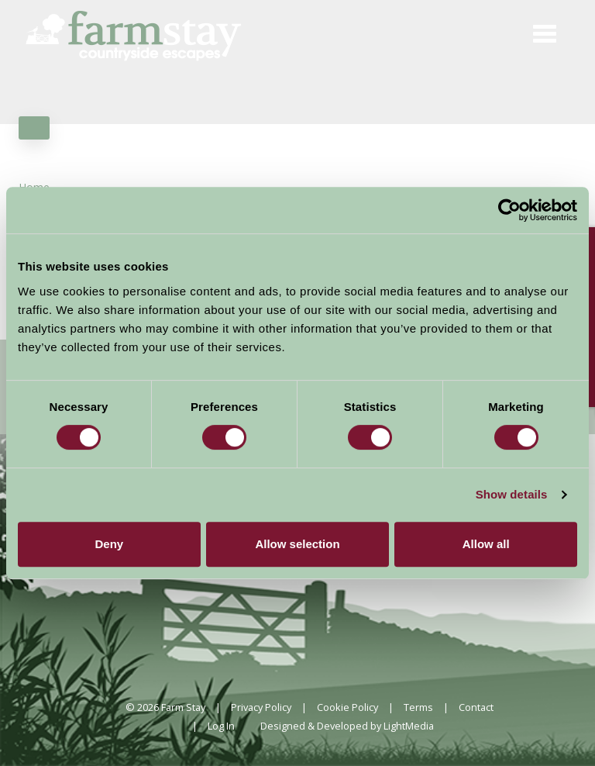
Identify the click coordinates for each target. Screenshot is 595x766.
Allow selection (297, 543)
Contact (476, 707)
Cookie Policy (347, 707)
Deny (109, 543)
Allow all (486, 543)
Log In (221, 726)
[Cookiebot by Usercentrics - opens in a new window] (509, 210)
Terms (418, 707)
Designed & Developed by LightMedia (347, 726)
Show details (512, 494)
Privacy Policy (261, 707)
